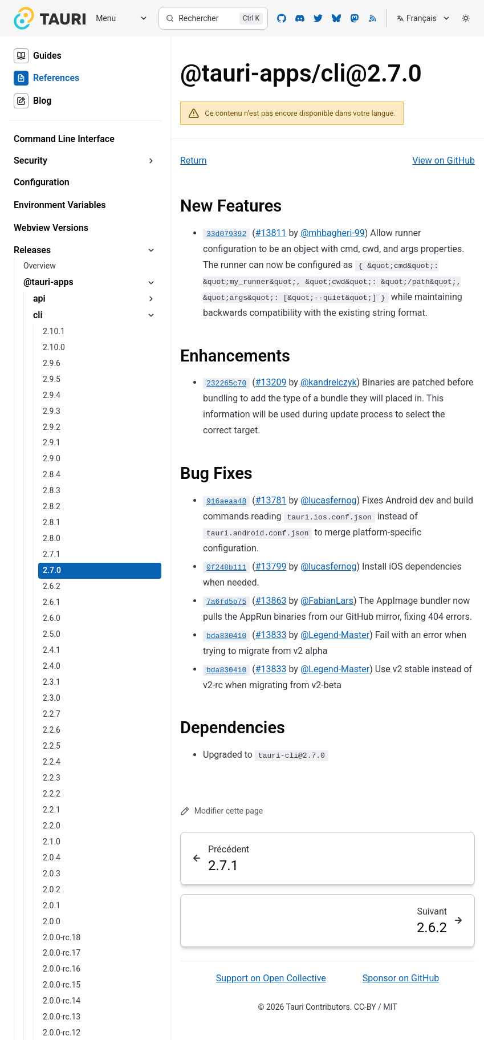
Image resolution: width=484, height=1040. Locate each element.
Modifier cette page (221, 811)
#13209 (271, 382)
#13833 (271, 634)
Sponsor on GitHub (401, 978)
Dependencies (232, 727)
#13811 (271, 233)
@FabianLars (326, 600)
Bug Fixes (216, 473)
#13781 (271, 500)
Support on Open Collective (271, 978)
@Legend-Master (334, 634)
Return (193, 160)
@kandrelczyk (328, 382)
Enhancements (235, 355)
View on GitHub (443, 160)
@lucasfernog (328, 500)
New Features (231, 206)
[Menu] (117, 18)
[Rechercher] (213, 18)
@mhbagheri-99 (332, 233)
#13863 (271, 600)
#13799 (271, 566)
